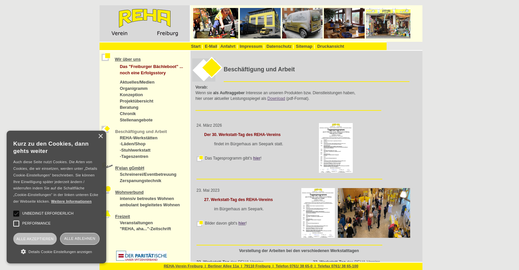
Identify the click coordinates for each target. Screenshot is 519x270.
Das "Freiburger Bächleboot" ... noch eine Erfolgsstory (151, 69)
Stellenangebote (136, 119)
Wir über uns (128, 59)
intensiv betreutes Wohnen (147, 198)
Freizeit (122, 216)
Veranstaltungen (136, 222)
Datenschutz (280, 46)
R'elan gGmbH (129, 168)
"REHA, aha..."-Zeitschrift (145, 228)
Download (276, 98)
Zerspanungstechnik (140, 180)
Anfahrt (229, 46)
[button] (56, 251)
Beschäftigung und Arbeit (141, 131)
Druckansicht (330, 46)
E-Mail (211, 46)
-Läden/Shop (133, 143)
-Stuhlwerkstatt (135, 150)
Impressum (252, 46)
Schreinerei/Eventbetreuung (148, 174)
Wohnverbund (129, 192)
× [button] (100, 136)
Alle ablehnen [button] (80, 238)
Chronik (128, 113)
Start (197, 46)
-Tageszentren (134, 156)
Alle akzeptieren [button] (34, 239)
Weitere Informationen (71, 201)
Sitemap (304, 46)
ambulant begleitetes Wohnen (150, 204)
